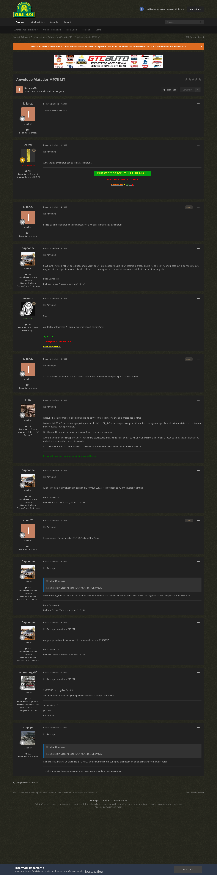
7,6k (28, 171)
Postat (55, 103)
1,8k (28, 324)
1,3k (28, 426)
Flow (28, 400)
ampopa (28, 727)
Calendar (54, 22)
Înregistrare (195, 9)
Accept (188, 869)
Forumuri (20, 23)
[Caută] (181, 22)
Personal (86, 29)
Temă (105, 800)
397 (28, 753)
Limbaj (94, 800)
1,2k (28, 698)
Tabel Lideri (71, 29)
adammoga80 (28, 672)
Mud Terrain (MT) (55, 91)
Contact (67, 22)
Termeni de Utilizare (94, 871)
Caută (98, 29)
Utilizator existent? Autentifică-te (165, 9)
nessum (28, 298)
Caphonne (28, 248)
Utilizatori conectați (52, 29)
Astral (28, 145)
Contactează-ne (119, 800)
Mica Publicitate (38, 22)
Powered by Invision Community (108, 807)
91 (28, 130)
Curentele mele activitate (26, 29)
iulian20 (32, 88)
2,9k (28, 274)
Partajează (169, 89)
